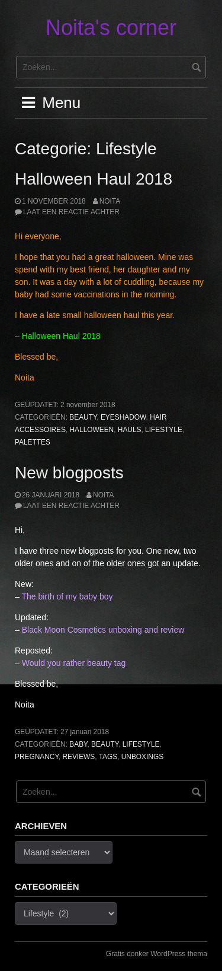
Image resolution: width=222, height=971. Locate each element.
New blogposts (69, 473)
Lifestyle (163, 430)
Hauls (129, 430)
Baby (78, 744)
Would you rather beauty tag (74, 663)
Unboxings (142, 757)
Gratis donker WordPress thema (156, 954)
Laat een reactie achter (71, 212)
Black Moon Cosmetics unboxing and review (103, 629)
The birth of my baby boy (66, 596)
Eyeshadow (123, 417)
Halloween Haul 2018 (93, 179)
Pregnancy (37, 757)
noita (109, 201)
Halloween (92, 430)
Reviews (78, 757)
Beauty (82, 417)
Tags (108, 757)
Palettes (32, 442)
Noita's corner (111, 27)
